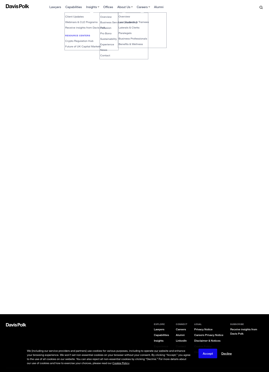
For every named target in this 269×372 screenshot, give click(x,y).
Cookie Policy (203, 340)
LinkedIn (181, 335)
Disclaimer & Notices (207, 335)
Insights (158, 335)
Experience (161, 340)
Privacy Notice (203, 324)
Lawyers (159, 324)
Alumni (180, 329)
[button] (8, 6)
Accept (208, 353)
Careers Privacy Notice (208, 329)
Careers (181, 324)
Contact (181, 340)
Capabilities (161, 329)
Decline (226, 353)
